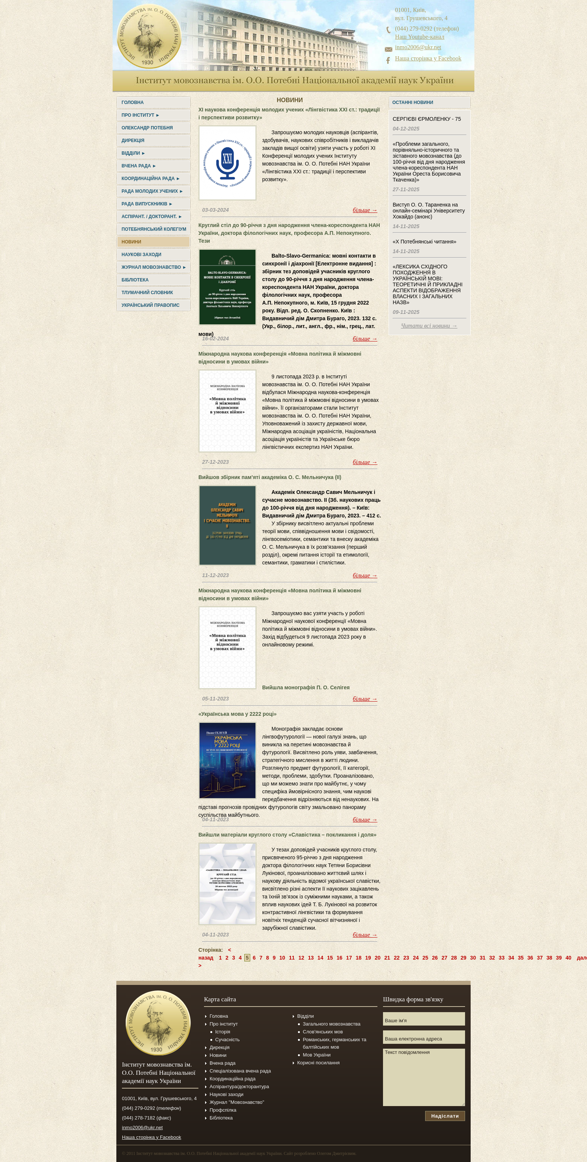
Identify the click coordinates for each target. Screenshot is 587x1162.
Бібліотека (135, 280)
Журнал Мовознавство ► (154, 267)
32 (492, 958)
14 (320, 958)
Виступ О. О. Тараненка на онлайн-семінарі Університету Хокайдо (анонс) (429, 211)
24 (416, 958)
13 (311, 958)
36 (530, 958)
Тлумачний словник (147, 292)
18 (359, 958)
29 (464, 958)
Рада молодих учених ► (152, 191)
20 (378, 958)
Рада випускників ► (147, 204)
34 (511, 958)
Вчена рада (223, 1063)
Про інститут (224, 1024)
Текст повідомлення (424, 1077)
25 (426, 958)
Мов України (317, 1055)
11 (292, 958)
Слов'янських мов (323, 1032)
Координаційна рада (232, 1078)
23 (406, 958)
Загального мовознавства (331, 1024)
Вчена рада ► (139, 166)
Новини (131, 242)
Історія (222, 1032)
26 (435, 958)
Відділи (305, 1016)
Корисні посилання (318, 1062)
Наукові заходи (141, 254)
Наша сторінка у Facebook (428, 58)
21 (387, 958)
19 (368, 958)
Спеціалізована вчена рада (240, 1071)
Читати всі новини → (429, 325)
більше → (365, 210)
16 (340, 958)
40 (568, 958)
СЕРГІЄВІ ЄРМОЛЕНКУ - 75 (427, 119)
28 (454, 958)
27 (445, 958)
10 (282, 958)
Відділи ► (134, 153)
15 (330, 958)
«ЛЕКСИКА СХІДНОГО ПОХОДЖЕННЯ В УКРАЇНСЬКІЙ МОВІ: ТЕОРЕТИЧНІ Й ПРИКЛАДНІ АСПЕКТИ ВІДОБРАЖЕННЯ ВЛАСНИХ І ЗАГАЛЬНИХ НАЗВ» (427, 284)
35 (521, 958)
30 (473, 958)
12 (301, 958)
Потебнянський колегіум (154, 229)
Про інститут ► (141, 115)
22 (397, 958)
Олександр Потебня (147, 127)
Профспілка (223, 1110)
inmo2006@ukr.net (418, 47)
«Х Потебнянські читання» (424, 242)
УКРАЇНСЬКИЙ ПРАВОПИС (150, 305)
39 (559, 958)
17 (349, 958)
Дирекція (133, 140)
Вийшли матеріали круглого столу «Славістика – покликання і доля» (287, 835)
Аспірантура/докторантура (239, 1086)
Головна (133, 102)
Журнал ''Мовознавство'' (237, 1102)
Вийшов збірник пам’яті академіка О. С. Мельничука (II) (269, 477)
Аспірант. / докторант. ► (152, 216)
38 (549, 958)
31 (483, 958)
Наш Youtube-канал (419, 37)
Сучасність (227, 1039)
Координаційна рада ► (151, 178)
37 (540, 958)
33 (502, 958)
